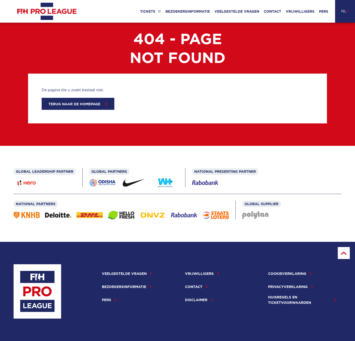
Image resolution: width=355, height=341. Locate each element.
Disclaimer (199, 299)
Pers (323, 11)
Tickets (147, 11)
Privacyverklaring (290, 286)
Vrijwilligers (300, 11)
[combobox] (345, 11)
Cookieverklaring (290, 273)
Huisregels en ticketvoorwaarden (302, 300)
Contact (272, 11)
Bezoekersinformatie (188, 11)
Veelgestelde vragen (236, 11)
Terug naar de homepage (78, 103)
